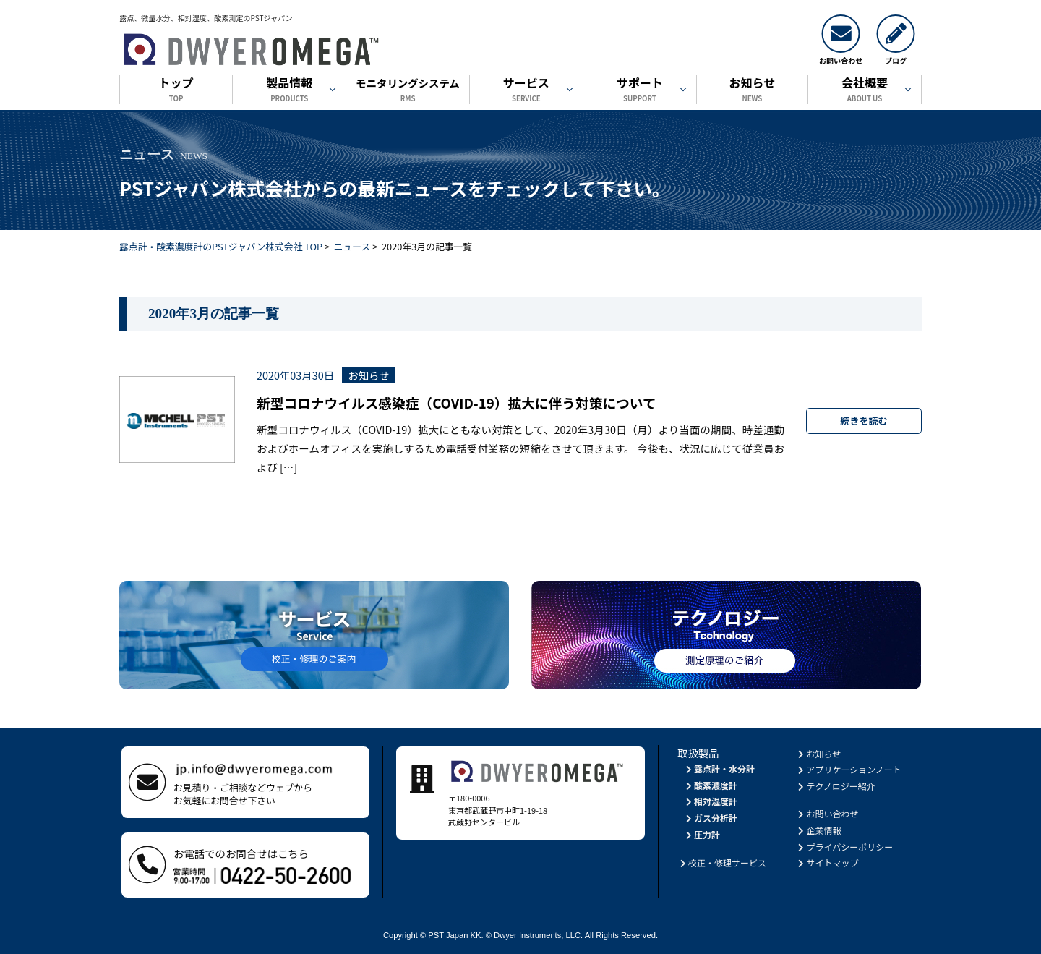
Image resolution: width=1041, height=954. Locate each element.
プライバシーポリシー (845, 846)
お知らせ (752, 90)
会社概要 (864, 90)
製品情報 (289, 90)
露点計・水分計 (719, 768)
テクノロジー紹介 (835, 786)
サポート (639, 90)
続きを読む (864, 420)
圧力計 (701, 834)
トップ (176, 90)
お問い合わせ (827, 813)
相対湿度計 (710, 801)
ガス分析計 (710, 818)
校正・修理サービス (721, 862)
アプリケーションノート (848, 769)
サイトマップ (827, 862)
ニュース (352, 246)
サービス (526, 90)
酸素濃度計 (710, 785)
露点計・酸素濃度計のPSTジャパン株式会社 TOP (220, 246)
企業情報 (818, 830)
